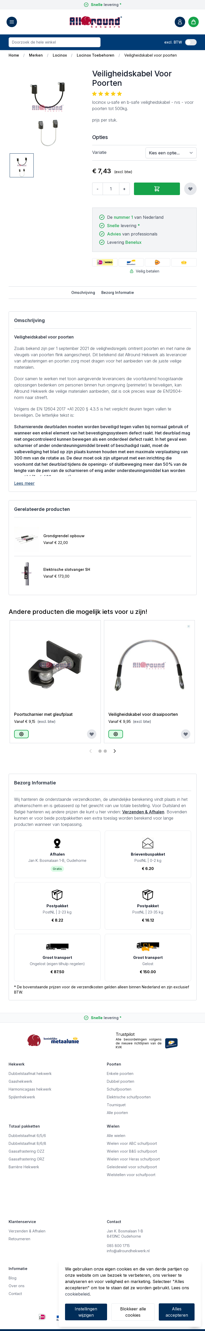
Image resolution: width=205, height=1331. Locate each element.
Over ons (17, 1286)
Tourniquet (116, 1105)
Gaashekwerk (20, 1081)
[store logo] (96, 22)
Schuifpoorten (119, 1089)
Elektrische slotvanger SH (66, 569)
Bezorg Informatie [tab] (117, 292)
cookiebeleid (77, 1294)
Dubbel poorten (120, 1081)
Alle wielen (116, 1135)
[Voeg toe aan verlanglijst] (190, 189)
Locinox (60, 55)
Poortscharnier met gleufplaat (43, 714)
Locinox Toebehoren (95, 55)
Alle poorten (117, 1112)
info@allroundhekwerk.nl (128, 1251)
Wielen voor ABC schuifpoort (132, 1143)
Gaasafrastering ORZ (26, 1159)
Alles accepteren (177, 1312)
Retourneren (19, 1239)
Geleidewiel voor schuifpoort (132, 1167)
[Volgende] (114, 751)
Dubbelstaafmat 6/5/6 (27, 1135)
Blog (12, 1278)
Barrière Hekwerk (24, 1167)
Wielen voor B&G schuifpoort (132, 1151)
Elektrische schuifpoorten (129, 1097)
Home (14, 55)
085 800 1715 (118, 1245)
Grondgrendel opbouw (64, 536)
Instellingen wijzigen (86, 1312)
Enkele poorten (120, 1073)
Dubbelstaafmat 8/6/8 (27, 1143)
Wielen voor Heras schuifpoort (133, 1159)
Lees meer (24, 483)
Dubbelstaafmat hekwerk (30, 1073)
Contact (15, 1293)
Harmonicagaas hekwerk (30, 1089)
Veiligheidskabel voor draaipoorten (143, 714)
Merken (36, 55)
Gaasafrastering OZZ (26, 1151)
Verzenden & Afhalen (143, 811)
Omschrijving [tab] (83, 292)
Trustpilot (125, 1034)
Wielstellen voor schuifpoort (131, 1174)
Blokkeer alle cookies (133, 1312)
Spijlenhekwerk (22, 1097)
